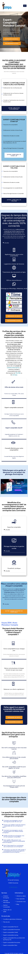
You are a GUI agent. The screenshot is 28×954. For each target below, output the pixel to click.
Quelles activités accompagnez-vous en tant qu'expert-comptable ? (14, 836)
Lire (6, 243)
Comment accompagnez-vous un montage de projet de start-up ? (13, 821)
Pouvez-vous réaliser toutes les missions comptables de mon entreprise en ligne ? (13, 826)
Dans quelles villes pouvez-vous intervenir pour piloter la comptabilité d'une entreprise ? (13, 841)
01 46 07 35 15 (13, 887)
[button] (14, 242)
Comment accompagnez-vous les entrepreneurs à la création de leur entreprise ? (12, 831)
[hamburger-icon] (25, 6)
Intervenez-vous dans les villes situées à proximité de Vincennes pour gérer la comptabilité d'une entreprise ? (14, 851)
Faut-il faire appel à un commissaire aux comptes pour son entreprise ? (13, 846)
